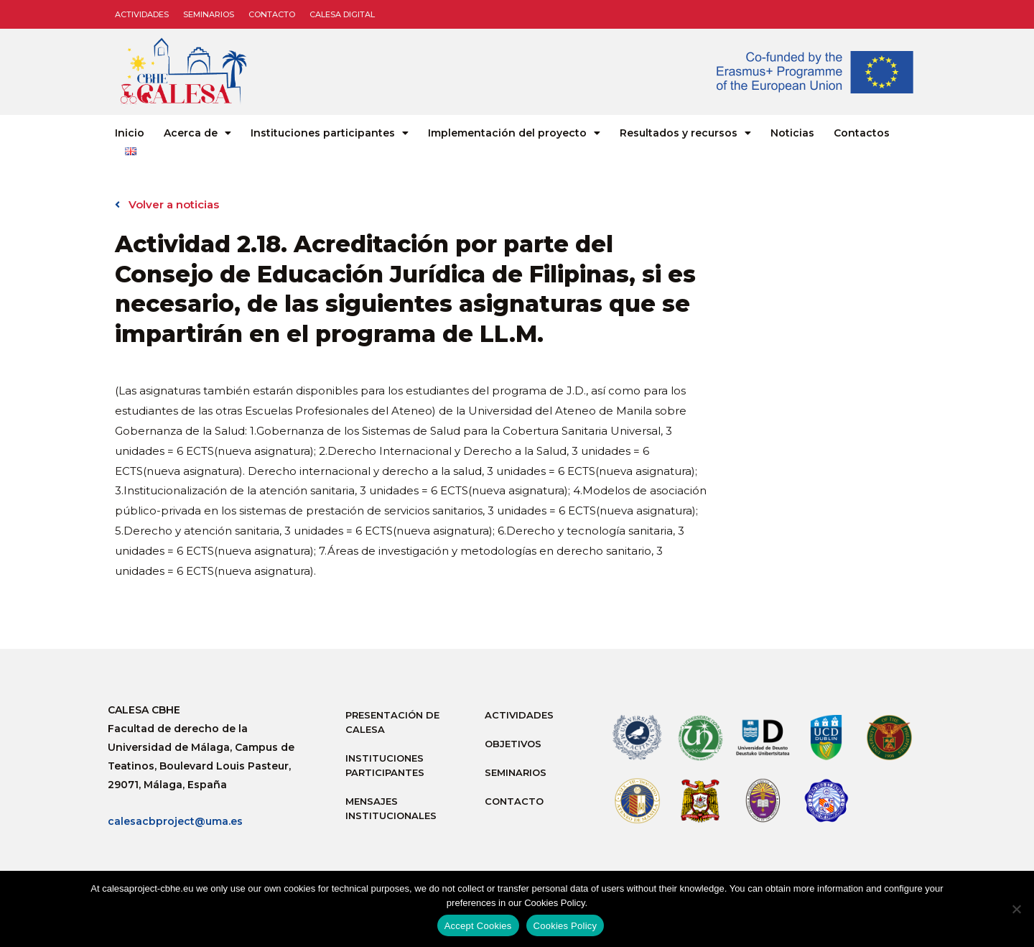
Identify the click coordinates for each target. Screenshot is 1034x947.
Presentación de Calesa (392, 722)
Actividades (142, 14)
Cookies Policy (565, 925)
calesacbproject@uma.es (175, 821)
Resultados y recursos (685, 133)
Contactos (862, 132)
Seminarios (208, 14)
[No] (1016, 909)
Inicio (129, 132)
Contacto (271, 14)
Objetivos (513, 743)
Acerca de (197, 133)
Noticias (792, 132)
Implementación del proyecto (514, 133)
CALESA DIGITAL (342, 14)
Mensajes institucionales (391, 808)
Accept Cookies (478, 925)
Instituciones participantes (330, 133)
